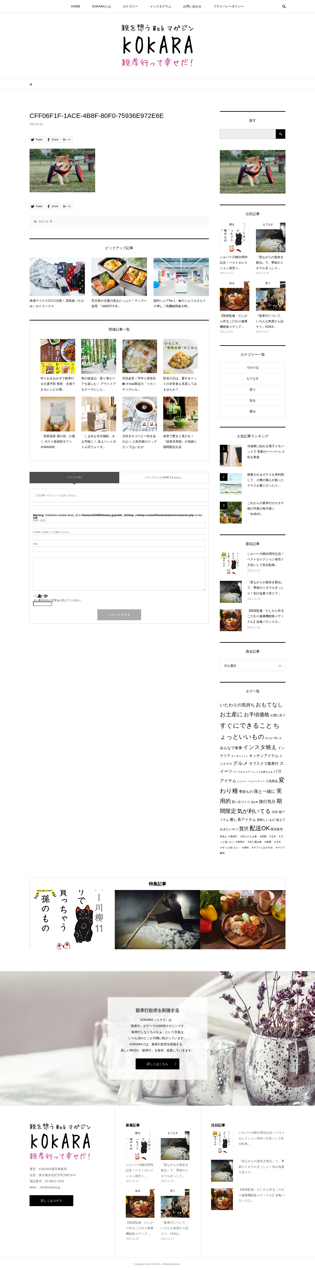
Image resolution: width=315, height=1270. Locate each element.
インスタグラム (160, 6)
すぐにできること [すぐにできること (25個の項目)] (246, 725)
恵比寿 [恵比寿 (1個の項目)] (254, 802)
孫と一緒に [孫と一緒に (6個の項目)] (265, 791)
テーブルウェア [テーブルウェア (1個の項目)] (241, 772)
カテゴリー (130, 6)
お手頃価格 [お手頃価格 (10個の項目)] (256, 714)
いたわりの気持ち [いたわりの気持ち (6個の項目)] (237, 704)
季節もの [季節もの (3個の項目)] (246, 792)
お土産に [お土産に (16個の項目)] (231, 714)
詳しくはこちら (157, 1064)
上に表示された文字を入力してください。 (58, 600)
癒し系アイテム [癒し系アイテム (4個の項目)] (243, 819)
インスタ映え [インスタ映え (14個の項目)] (260, 747)
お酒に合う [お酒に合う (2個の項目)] (277, 715)
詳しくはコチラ (51, 1200)
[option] (72, 919)
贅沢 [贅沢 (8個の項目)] (244, 828)
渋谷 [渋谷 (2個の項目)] (275, 812)
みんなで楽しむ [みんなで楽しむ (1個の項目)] (273, 738)
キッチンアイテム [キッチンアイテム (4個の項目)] (264, 755)
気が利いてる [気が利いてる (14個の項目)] (254, 811)
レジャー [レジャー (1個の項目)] (242, 781)
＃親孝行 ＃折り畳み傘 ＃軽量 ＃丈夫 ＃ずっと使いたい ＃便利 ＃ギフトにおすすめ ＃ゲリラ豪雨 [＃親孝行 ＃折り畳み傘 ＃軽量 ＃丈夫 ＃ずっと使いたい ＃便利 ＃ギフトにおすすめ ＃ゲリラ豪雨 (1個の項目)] (252, 847)
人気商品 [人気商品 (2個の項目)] (272, 781)
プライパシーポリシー (228, 6)
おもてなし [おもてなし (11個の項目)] (269, 705)
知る (253, 400)
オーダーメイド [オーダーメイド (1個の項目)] (239, 756)
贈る (253, 411)
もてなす (253, 378)
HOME (75, 6)
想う (253, 389)
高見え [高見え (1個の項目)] (223, 836)
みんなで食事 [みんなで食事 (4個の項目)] (231, 748)
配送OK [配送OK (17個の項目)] (260, 828)
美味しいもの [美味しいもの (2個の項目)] (266, 820)
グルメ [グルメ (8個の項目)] (240, 763)
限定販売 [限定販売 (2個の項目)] (277, 829)
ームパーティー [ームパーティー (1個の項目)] (256, 781)
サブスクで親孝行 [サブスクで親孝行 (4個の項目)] (264, 763)
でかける (253, 367)
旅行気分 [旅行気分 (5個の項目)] (267, 801)
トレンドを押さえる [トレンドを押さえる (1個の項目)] (262, 772)
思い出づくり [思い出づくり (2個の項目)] (241, 802)
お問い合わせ (192, 6)
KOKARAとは (101, 6)
